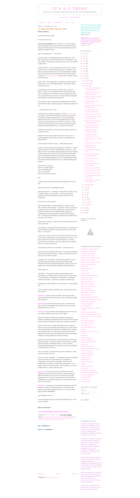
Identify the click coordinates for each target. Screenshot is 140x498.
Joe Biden (71, 418)
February (86, 202)
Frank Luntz (51, 418)
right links (83, 364)
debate (74, 417)
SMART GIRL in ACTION (88, 292)
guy (67, 411)
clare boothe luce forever (87, 320)
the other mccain (85, 379)
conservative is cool (86, 325)
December (87, 80)
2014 (84, 73)
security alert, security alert (88, 370)
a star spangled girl (86, 306)
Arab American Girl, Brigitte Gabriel (90, 257)
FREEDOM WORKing (87, 268)
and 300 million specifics (51, 417)
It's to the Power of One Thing (92, 173)
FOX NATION (84, 266)
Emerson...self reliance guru (88, 264)
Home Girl (42, 22)
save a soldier (84, 368)
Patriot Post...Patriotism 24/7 (89, 286)
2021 (84, 56)
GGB (72, 22)
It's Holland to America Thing (92, 168)
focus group (42, 418)
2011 (84, 208)
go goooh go (84, 335)
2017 (84, 66)
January (86, 204)
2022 (84, 53)
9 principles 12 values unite (88, 251)
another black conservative (88, 312)
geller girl (83, 329)
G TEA (66, 22)
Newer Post (41, 473)
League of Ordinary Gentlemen (89, 275)
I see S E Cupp (85, 273)
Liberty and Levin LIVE (87, 277)
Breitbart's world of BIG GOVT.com (90, 262)
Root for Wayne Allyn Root (88, 290)
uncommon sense (86, 381)
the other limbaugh (86, 377)
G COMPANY (58, 22)
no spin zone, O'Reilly (87, 355)
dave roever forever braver (88, 327)
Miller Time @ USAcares (87, 284)
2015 (84, 71)
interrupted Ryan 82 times (51, 75)
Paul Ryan (61, 419)
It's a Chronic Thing (89, 161)
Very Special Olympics (87, 303)
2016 (84, 68)
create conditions (66, 417)
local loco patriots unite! (87, 346)
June (85, 192)
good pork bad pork (86, 337)
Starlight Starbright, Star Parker (89, 297)
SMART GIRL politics (86, 295)
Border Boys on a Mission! (88, 260)
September (87, 184)
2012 (84, 78)
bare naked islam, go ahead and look (91, 314)
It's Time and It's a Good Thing (92, 114)
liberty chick (84, 344)
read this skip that (86, 359)
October (86, 85)
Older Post (75, 473)
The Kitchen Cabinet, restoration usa (91, 299)
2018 (84, 63)
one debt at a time (86, 357)
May (85, 194)
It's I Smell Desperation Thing (92, 170)
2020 (84, 58)
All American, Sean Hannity (88, 253)
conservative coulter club (87, 322)
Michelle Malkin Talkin (87, 282)
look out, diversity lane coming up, (90, 348)
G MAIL (49, 22)
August (86, 187)
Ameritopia (70, 113)
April (85, 197)
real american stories (86, 361)
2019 (84, 61)
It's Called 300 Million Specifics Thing (52, 29)
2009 (84, 212)
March (86, 199)
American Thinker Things (87, 255)
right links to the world (87, 366)
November (87, 83)
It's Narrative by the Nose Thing (92, 143)
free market (59, 418)
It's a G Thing (70, 9)
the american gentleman (87, 375)
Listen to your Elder (86, 279)
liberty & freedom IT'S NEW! (88, 342)
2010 (84, 210)
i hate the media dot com (87, 340)
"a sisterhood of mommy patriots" (90, 249)
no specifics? (53, 419)
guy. (62, 411)
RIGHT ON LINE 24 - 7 (87, 288)
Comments (85, 393)
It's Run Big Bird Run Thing (91, 158)
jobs (65, 418)
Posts (84, 390)
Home (58, 473)
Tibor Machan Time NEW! (88, 301)
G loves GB (84, 271)
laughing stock (43, 419)
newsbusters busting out (87, 353)
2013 (84, 76)
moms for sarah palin (86, 351)
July (85, 189)
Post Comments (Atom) (52, 477)
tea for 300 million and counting (89, 372)
